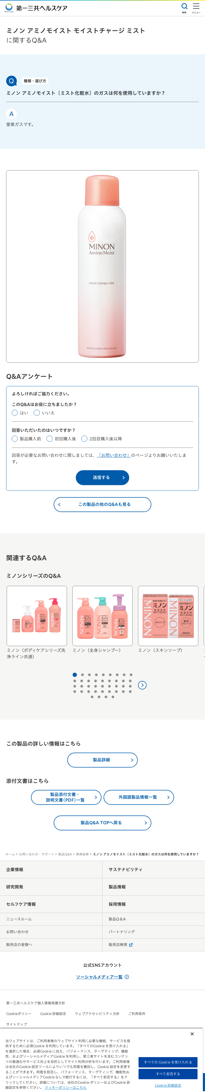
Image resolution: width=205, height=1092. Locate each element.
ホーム (10, 854)
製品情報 (117, 888)
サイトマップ (16, 1025)
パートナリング (122, 933)
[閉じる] (192, 1034)
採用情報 (117, 905)
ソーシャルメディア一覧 (102, 978)
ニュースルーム (19, 920)
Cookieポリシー (18, 1014)
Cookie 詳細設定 (53, 1014)
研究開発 (14, 888)
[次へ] (142, 686)
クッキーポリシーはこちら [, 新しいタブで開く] (65, 1087)
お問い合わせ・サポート (36, 854)
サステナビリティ (126, 870)
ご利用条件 (136, 1014)
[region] (101, 1060)
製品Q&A (65, 854)
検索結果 (82, 854)
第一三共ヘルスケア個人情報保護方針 (35, 1004)
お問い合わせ (17, 933)
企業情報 (14, 870)
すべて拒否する (168, 1074)
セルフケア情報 (21, 905)
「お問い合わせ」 (114, 456)
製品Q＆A (117, 920)
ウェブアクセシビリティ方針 (97, 1014)
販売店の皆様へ (19, 945)
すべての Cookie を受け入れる (168, 1062)
